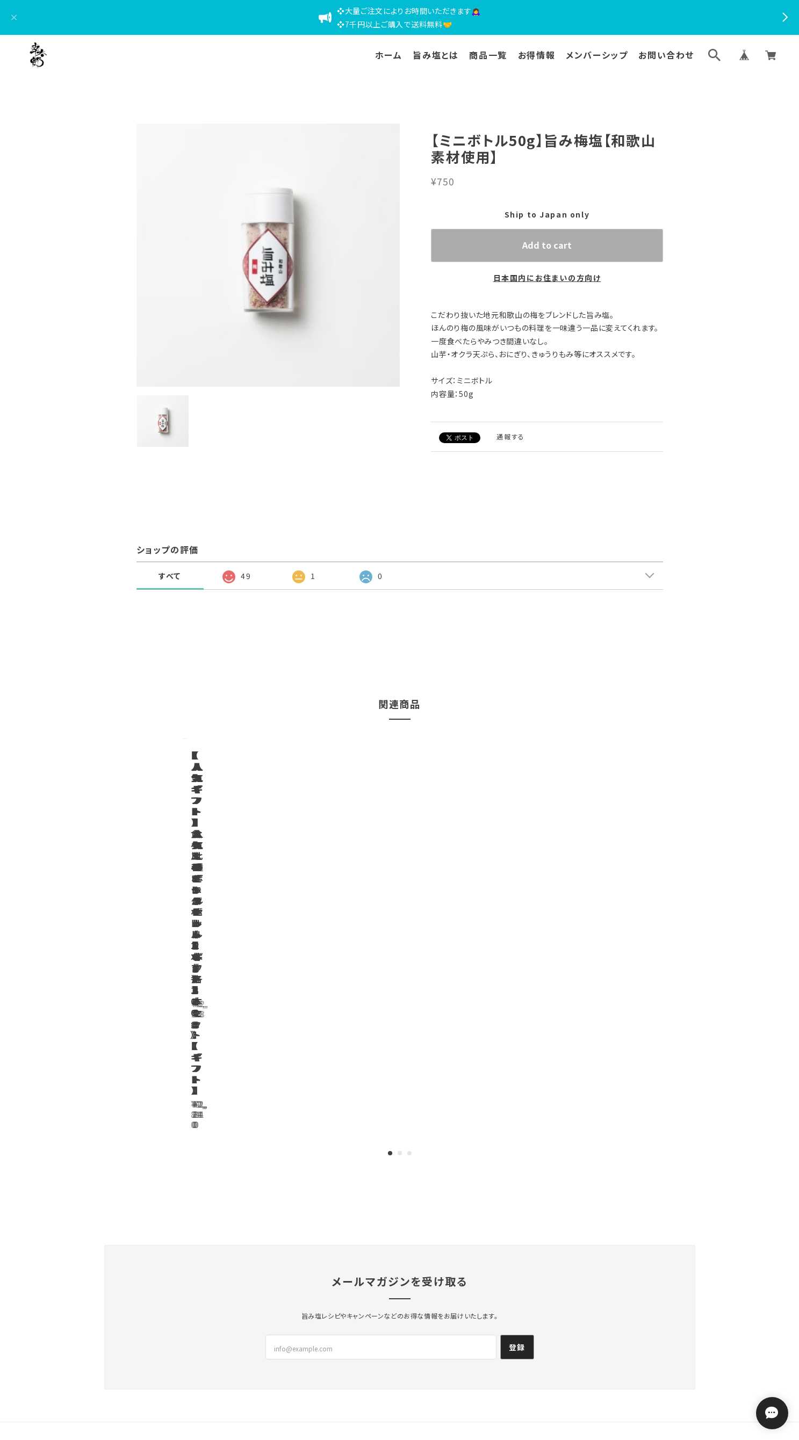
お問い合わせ (666, 55)
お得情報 (536, 55)
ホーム (388, 55)
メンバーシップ (597, 55)
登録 (517, 1216)
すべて (170, 575)
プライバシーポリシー (331, 1338)
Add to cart (547, 244)
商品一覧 (488, 55)
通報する (510, 436)
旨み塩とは (435, 55)
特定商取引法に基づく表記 (419, 1338)
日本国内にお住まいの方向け (547, 277)
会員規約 (486, 1338)
